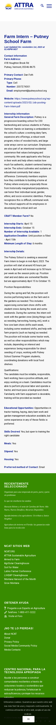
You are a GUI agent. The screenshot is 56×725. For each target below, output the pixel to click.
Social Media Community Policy (20, 645)
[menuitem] (41, 6)
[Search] (41, 6)
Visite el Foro (15, 616)
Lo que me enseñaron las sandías (17, 501)
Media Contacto (12, 649)
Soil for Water (11, 567)
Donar (7, 637)
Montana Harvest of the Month (20, 579)
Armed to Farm (12, 559)
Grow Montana (11, 583)
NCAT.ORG (9, 551)
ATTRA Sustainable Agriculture (20, 555)
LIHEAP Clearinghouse (16, 575)
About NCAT (10, 633)
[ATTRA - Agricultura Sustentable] (23, 6)
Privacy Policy (11, 641)
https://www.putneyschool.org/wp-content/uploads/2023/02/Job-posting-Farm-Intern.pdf (27, 102)
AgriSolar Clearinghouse (16, 563)
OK (28, 719)
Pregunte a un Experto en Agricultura (26, 608)
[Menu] (48, 6)
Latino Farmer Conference (17, 571)
